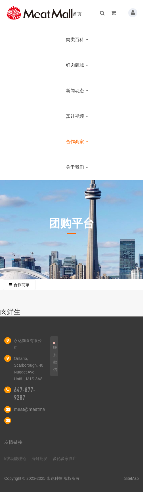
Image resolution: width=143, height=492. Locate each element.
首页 (77, 14)
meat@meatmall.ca (33, 409)
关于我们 (77, 167)
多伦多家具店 (65, 458)
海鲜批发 (39, 458)
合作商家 (77, 141)
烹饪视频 (77, 116)
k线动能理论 (15, 458)
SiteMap (131, 478)
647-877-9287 (24, 393)
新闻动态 (77, 90)
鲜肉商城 (77, 65)
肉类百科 (77, 39)
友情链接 (13, 442)
